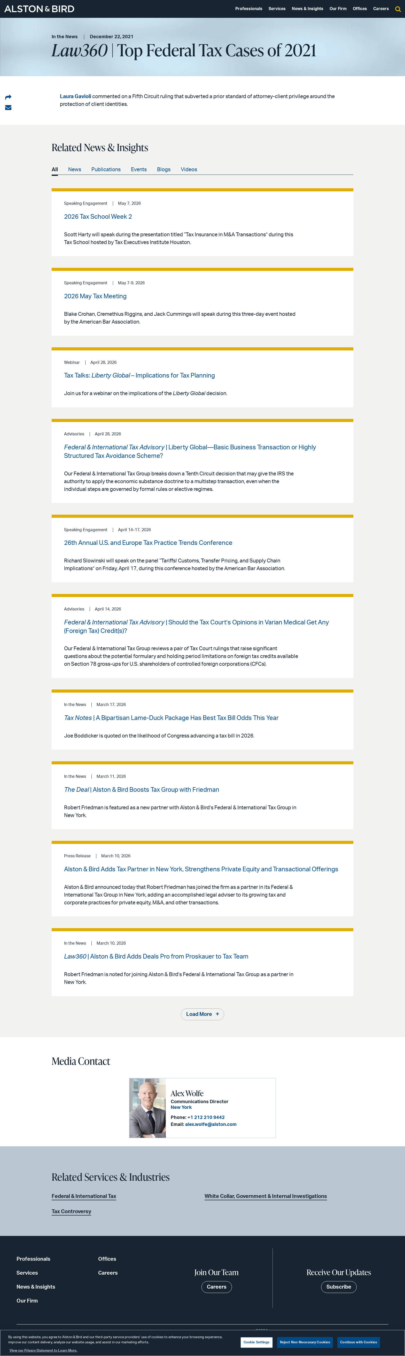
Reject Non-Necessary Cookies (305, 1342)
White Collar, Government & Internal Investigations (266, 1196)
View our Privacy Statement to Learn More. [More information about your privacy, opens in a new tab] (43, 1350)
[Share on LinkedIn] (8, 98)
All (55, 169)
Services (277, 9)
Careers (381, 9)
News (74, 169)
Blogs (163, 169)
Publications (106, 169)
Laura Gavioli (75, 96)
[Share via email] (8, 108)
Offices (360, 9)
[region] (202, 1343)
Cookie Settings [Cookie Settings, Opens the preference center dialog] (257, 1342)
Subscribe (338, 1287)
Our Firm (338, 9)
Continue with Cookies (358, 1342)
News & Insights (307, 9)
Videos (189, 169)
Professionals (248, 9)
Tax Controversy (71, 1211)
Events (139, 169)
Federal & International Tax (84, 1196)
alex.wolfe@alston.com (211, 1124)
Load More (199, 1014)
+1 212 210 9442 (206, 1117)
